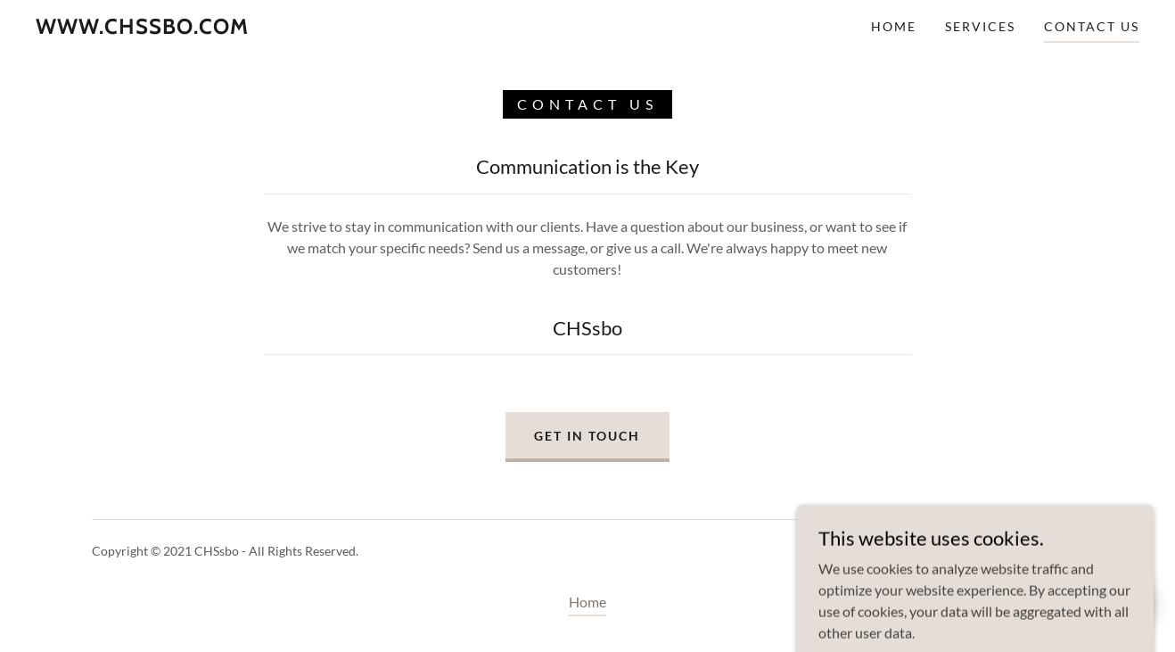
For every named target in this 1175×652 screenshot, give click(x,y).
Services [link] (980, 26)
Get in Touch (587, 435)
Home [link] (893, 26)
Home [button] (587, 601)
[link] (142, 28)
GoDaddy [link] (1057, 550)
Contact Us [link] (1091, 26)
